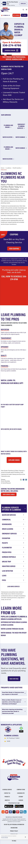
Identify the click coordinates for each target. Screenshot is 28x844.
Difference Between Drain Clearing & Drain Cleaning (14, 623)
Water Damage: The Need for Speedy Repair (14, 634)
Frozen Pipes (13, 552)
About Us (7, 800)
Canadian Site (21, 793)
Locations (8, 168)
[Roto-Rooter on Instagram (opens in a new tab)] (21, 811)
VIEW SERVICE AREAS (9, 494)
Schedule (16, 15)
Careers (21, 800)
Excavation (13, 538)
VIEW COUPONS (14, 248)
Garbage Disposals (13, 557)
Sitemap (21, 797)
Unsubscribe (14, 828)
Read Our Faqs (14, 679)
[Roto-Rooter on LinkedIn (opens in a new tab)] (24, 811)
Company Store (21, 789)
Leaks (13, 575)
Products (7, 797)
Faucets (13, 543)
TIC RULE (14, 841)
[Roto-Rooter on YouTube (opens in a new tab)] (6, 811)
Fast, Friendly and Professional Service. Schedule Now (14, 58)
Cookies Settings (4, 837)
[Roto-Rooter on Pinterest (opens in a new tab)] (17, 811)
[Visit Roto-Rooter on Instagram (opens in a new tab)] (26, 478)
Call (24, 15)
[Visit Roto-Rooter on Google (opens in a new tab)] (21, 478)
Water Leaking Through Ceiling (12, 628)
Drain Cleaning (13, 529)
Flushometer (13, 547)
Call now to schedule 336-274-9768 (14, 278)
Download (23, 3)
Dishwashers (13, 524)
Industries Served (13, 566)
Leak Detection (13, 571)
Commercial (13, 519)
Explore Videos (14, 460)
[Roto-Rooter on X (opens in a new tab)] (14, 811)
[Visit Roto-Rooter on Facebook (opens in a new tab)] (23, 478)
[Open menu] (26, 9)
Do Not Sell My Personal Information (14, 824)
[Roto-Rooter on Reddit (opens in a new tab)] (3, 811)
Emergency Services (13, 533)
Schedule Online (11, 50)
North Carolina (17, 168)
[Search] (23, 9)
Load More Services (13, 586)
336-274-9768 (11, 45)
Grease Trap (13, 561)
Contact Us (7, 793)
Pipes (13, 580)
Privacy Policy (14, 831)
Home (2, 168)
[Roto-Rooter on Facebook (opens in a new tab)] (10, 811)
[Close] (25, 837)
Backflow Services (13, 515)
